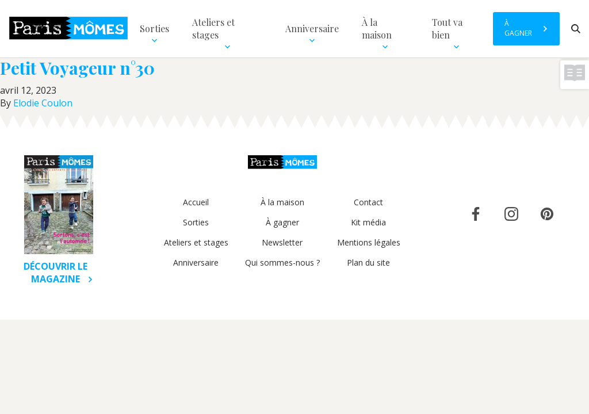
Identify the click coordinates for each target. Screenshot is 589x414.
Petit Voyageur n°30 (77, 67)
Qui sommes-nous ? (282, 262)
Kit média (368, 222)
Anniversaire (196, 262)
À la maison (282, 202)
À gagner (282, 222)
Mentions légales (368, 242)
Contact (368, 202)
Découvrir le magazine (58, 272)
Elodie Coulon (42, 103)
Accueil (196, 202)
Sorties (196, 222)
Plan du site (368, 262)
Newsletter (282, 242)
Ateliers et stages (196, 242)
